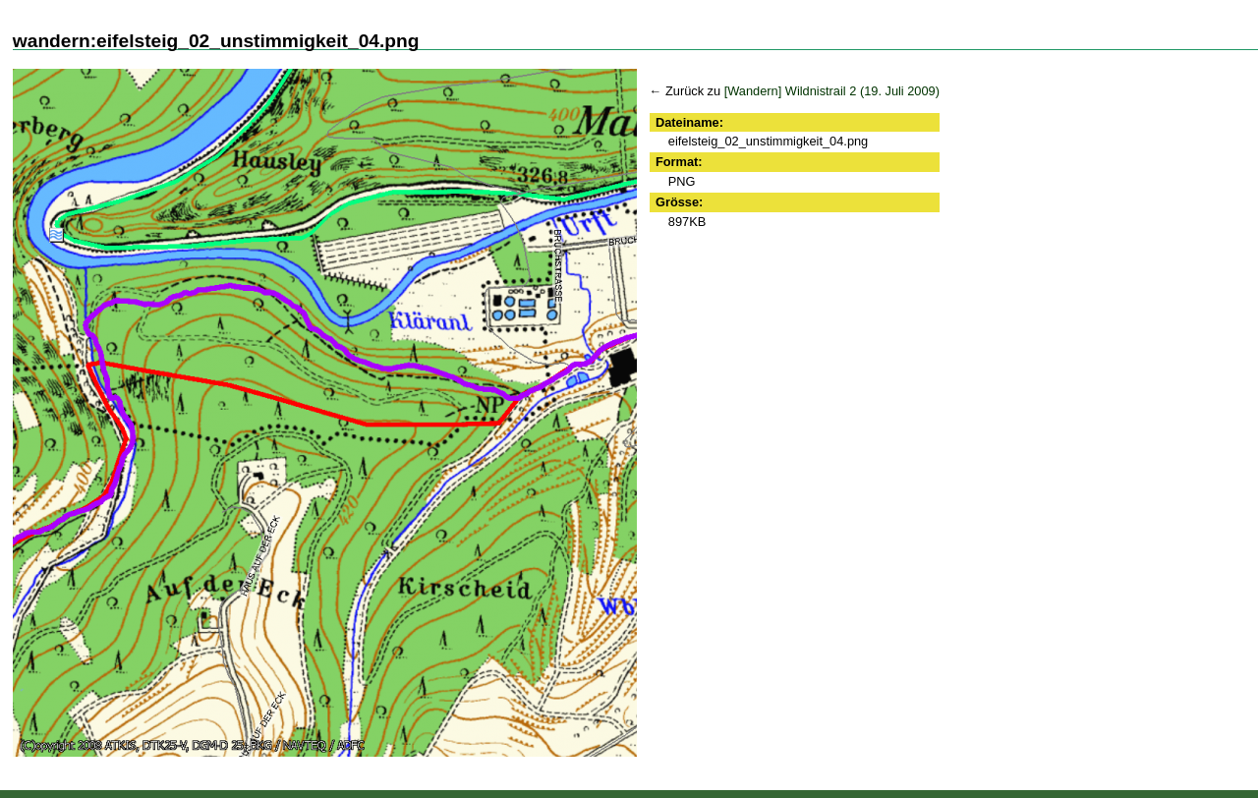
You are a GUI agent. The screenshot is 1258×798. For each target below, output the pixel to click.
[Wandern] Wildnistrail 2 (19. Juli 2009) (832, 91)
